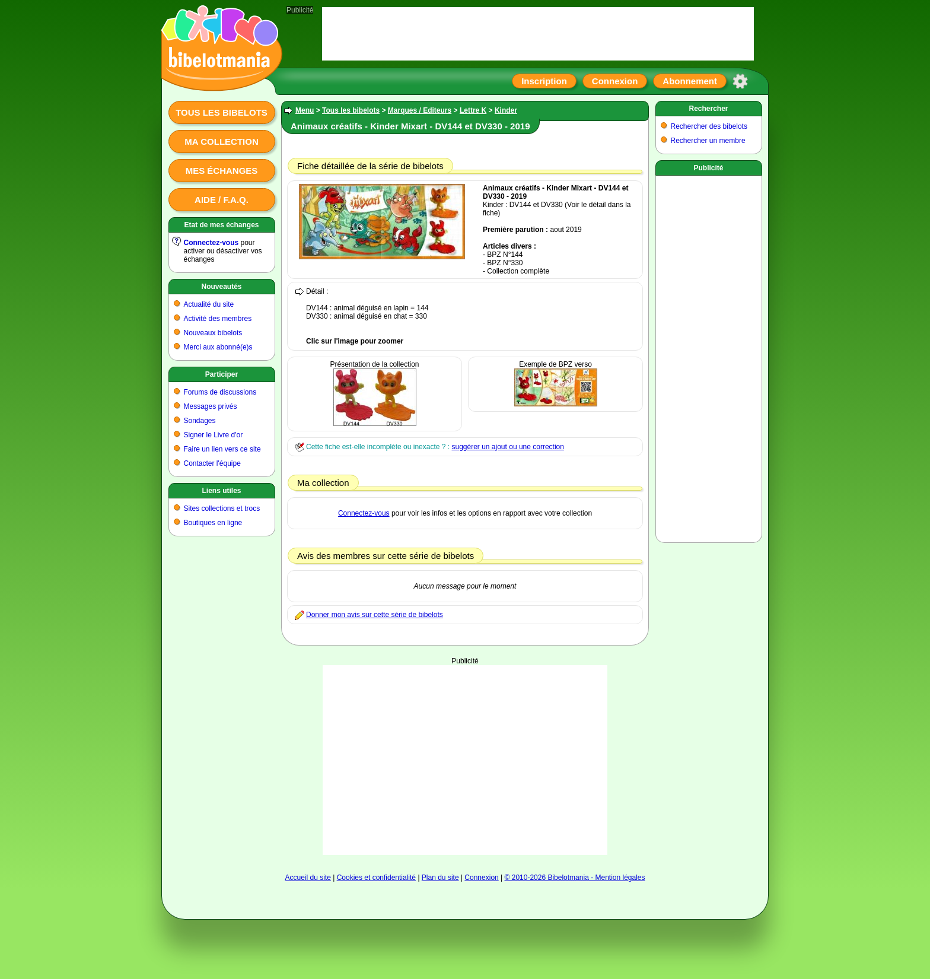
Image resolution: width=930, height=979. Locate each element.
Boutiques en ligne (213, 523)
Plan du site (440, 877)
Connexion (615, 81)
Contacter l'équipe (212, 463)
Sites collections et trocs (222, 508)
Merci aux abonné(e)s (218, 347)
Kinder (506, 110)
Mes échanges (222, 171)
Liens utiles (221, 491)
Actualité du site (209, 304)
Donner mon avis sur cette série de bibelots (374, 615)
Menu (304, 110)
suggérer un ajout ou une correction (507, 447)
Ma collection (221, 141)
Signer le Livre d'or (213, 435)
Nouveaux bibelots (213, 333)
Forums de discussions (220, 392)
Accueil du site (307, 877)
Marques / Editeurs (419, 110)
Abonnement (690, 81)
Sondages (200, 421)
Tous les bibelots (221, 112)
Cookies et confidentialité (376, 877)
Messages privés (210, 406)
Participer (221, 374)
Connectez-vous (211, 243)
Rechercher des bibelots (709, 126)
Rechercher (708, 108)
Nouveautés (221, 286)
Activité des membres (218, 318)
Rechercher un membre (708, 140)
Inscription (544, 81)
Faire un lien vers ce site (222, 449)
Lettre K (473, 110)
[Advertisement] (465, 760)
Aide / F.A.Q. (222, 200)
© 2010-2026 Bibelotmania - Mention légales (575, 877)
